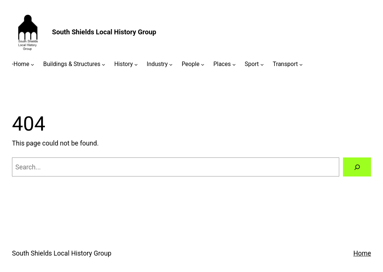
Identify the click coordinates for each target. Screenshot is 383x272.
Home (362, 253)
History (123, 64)
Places (222, 64)
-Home (20, 64)
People (191, 64)
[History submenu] (136, 64)
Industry (157, 64)
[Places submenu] (234, 64)
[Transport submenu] (301, 64)
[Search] (357, 166)
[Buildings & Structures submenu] (103, 64)
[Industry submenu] (170, 64)
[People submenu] (202, 64)
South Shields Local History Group (104, 32)
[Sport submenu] (262, 64)
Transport (285, 64)
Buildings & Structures (71, 64)
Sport (252, 64)
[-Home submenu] (32, 64)
